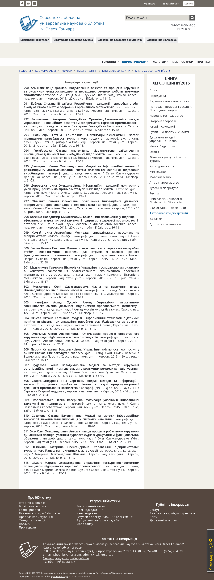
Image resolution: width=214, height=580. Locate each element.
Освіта (154, 151)
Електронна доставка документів (120, 39)
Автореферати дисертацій (169, 213)
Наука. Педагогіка (162, 146)
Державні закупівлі (163, 520)
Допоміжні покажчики (166, 224)
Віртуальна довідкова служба (73, 39)
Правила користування (36, 517)
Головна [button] (110, 62)
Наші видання (87, 70)
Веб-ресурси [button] (182, 62)
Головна (25, 70)
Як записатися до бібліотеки (39, 513)
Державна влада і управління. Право (163, 139)
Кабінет (188, 3)
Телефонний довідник (59, 562)
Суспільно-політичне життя (169, 132)
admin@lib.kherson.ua (98, 554)
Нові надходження (89, 510)
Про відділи (27, 527)
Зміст (153, 90)
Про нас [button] (204, 62)
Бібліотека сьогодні (33, 506)
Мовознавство (160, 177)
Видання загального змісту (169, 101)
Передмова (158, 95)
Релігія (154, 193)
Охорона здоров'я (163, 121)
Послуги (24, 524)
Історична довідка (32, 503)
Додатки (156, 218)
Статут (154, 510)
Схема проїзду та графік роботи (66, 558)
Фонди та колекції (32, 520)
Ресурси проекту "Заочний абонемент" (104, 517)
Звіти (154, 517)
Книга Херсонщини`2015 (152, 70)
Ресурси (66, 70)
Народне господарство (166, 115)
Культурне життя (162, 166)
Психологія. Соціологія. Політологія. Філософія (166, 200)
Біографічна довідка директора (172, 513)
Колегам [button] (160, 62)
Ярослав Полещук (59, 576)
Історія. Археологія (163, 126)
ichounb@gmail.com (67, 554)
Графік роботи (29, 510)
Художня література (164, 188)
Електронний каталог (35, 39)
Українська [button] (150, 3)
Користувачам (45, 70)
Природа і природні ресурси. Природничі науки (171, 108)
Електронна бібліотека (162, 39)
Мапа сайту (84, 524)
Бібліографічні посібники (168, 207)
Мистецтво (158, 171)
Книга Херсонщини (116, 70)
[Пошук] (192, 17)
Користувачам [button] (135, 62)
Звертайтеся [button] (171, 3)
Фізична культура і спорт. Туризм (168, 158)
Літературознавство (164, 182)
